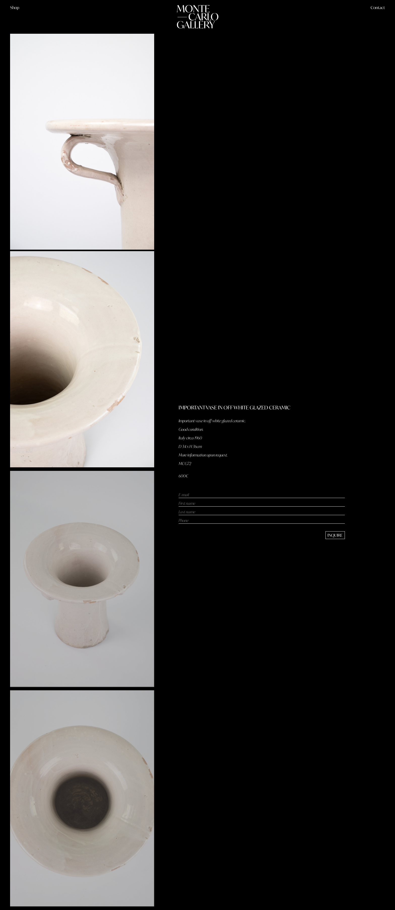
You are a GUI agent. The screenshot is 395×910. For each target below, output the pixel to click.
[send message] (335, 535)
